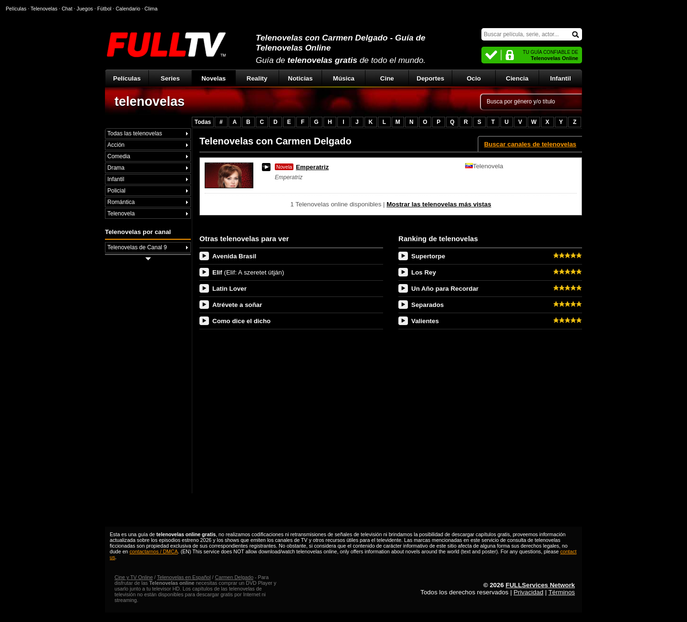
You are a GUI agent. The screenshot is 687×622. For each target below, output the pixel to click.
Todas (203, 122)
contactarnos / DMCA (153, 551)
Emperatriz (302, 167)
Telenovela (121, 213)
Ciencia (517, 78)
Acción (116, 145)
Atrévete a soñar (237, 304)
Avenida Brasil (234, 256)
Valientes (425, 321)
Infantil (560, 78)
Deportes (430, 78)
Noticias (300, 78)
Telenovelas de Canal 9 (137, 247)
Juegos (85, 8)
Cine (387, 78)
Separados (427, 304)
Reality (257, 78)
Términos (561, 592)
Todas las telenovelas (134, 133)
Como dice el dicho (241, 321)
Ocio (474, 78)
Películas (127, 78)
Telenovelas (44, 8)
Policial (116, 190)
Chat (67, 8)
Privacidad (528, 592)
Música (343, 78)
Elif (248, 272)
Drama (116, 167)
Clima (151, 8)
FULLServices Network (540, 585)
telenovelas (149, 101)
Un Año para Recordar (445, 288)
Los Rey (423, 272)
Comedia (118, 156)
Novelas (213, 78)
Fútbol (104, 8)
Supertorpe (428, 256)
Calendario (127, 8)
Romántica (121, 202)
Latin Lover (229, 288)
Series (170, 78)
